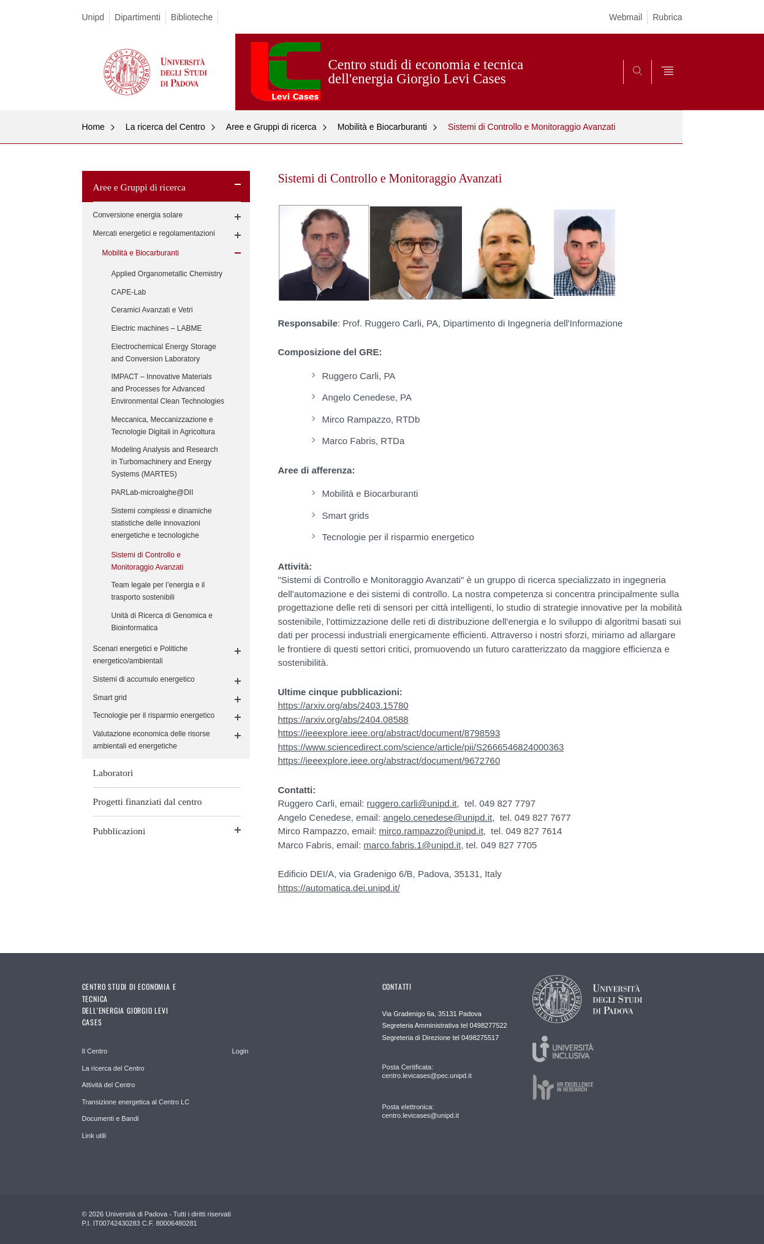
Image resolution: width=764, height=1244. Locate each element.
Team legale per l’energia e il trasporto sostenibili (158, 591)
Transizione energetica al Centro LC (136, 1102)
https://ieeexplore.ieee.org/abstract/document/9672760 (389, 760)
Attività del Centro (108, 1084)
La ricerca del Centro (165, 127)
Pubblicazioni (119, 831)
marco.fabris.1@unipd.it (412, 845)
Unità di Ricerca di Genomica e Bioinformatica (162, 621)
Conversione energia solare (138, 215)
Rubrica (667, 17)
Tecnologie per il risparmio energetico (154, 715)
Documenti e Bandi (110, 1118)
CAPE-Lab (129, 292)
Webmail (625, 17)
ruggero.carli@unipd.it (412, 803)
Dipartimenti (138, 17)
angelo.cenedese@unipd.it (437, 817)
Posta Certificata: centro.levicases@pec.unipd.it (427, 1071)
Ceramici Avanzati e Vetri (152, 310)
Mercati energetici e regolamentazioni (154, 233)
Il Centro (95, 1051)
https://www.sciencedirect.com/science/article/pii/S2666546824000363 (421, 747)
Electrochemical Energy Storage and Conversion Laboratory (164, 352)
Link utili (94, 1135)
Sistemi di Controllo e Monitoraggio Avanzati (532, 127)
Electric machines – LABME (157, 328)
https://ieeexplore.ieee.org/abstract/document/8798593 (389, 733)
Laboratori (113, 772)
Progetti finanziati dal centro (147, 801)
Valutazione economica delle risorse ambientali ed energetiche (151, 739)
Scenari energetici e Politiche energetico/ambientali (140, 654)
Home (93, 127)
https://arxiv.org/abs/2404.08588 (343, 719)
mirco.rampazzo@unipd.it (431, 831)
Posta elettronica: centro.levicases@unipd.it (421, 1111)
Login (240, 1051)
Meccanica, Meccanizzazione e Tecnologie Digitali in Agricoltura (163, 425)
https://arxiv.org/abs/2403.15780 (343, 705)
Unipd (93, 17)
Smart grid (110, 697)
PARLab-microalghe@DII (153, 492)
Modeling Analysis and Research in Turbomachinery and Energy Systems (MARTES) (165, 461)
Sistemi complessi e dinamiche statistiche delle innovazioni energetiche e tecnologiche (162, 523)
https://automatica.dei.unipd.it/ (339, 888)
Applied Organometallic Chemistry (167, 274)
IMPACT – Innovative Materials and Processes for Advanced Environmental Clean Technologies (168, 388)
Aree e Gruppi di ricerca (271, 127)
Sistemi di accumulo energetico (144, 679)
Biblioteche (192, 17)
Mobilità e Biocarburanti (382, 127)
